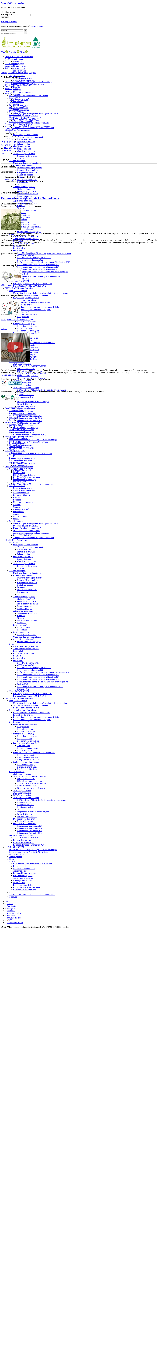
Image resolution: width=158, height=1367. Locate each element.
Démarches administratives (20, 848)
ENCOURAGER (19, 288)
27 (18, 580)
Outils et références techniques (21, 862)
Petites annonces (12, 498)
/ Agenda (32, 505)
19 (15, 577)
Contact (10, 1336)
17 (10, 577)
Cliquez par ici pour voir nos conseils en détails (20, 717)
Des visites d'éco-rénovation (20, 892)
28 (2, 583)
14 (2, 577)
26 (15, 580)
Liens (24, 52)
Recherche (11, 1343)
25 (12, 580)
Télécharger (10, 612)
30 (7, 583)
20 (18, 577)
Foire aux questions (17, 895)
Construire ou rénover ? (19, 873)
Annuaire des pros (12, 493)
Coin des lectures (16, 852)
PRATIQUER (17, 130)
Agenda (8, 491)
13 (18, 574)
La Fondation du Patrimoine (20, 878)
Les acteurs (13, 850)
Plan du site (11, 1338)
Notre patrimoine (16, 843)
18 (12, 577)
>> (17, 586)
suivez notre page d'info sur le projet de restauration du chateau (45, 686)
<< (2, 586)
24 (10, 580)
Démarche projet (16, 857)
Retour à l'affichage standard (12, 3)
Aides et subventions (17, 876)
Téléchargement (11, 500)
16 (7, 577)
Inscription (11, 1341)
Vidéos (12, 887)
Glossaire (14, 52)
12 (15, 574)
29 (5, 583)
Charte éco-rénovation (18, 864)
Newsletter (11, 1348)
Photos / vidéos (11, 496)
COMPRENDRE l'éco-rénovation (19, 840)
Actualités (9, 1333)
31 (10, 583)
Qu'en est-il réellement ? (12, 807)
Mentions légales (14, 1345)
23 (7, 580)
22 (5, 580)
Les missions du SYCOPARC (21, 880)
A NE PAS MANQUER (15, 437)
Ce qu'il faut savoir (17, 845)
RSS (9, 1352)
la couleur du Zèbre (15, 1355)
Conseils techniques (17, 859)
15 (5, 577)
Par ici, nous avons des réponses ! (15, 752)
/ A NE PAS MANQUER (18, 505)
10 (10, 574)
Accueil (4, 505)
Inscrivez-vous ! (37, 26)
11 (12, 574)
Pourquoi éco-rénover (18, 871)
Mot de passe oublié (9, 21)
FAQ (4, 52)
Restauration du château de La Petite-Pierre (30, 630)
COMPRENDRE (19, 56)
